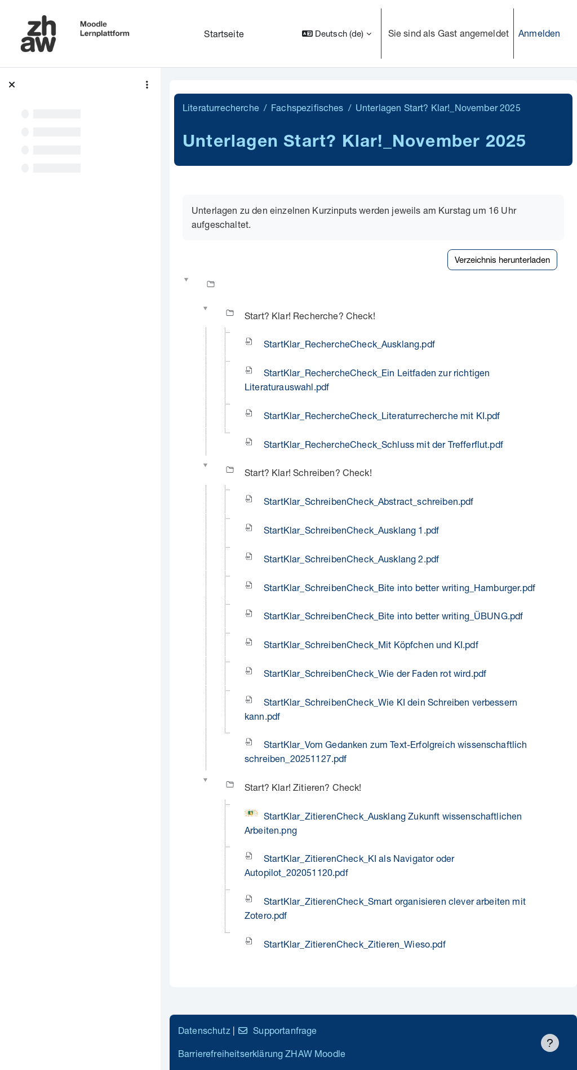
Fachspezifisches (307, 107)
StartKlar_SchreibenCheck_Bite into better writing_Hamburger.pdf (399, 587)
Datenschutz (204, 1030)
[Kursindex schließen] (12, 85)
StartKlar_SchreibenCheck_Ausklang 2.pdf (351, 558)
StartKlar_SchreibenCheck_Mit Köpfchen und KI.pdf (371, 644)
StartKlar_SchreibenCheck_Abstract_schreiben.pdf (369, 501)
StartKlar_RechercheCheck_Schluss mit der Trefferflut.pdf (383, 444)
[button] (337, 33)
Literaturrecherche (221, 107)
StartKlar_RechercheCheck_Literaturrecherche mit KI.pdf (382, 415)
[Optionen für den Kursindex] (147, 85)
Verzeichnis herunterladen (502, 259)
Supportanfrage (277, 1030)
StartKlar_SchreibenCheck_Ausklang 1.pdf (351, 530)
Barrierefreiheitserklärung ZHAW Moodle (261, 1053)
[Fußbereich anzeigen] (550, 1043)
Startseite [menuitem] (224, 33)
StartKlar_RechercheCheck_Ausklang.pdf (349, 343)
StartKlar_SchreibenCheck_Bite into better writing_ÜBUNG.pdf (393, 615)
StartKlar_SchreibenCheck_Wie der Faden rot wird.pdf (375, 673)
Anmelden (539, 33)
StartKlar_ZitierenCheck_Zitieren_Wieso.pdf (355, 944)
